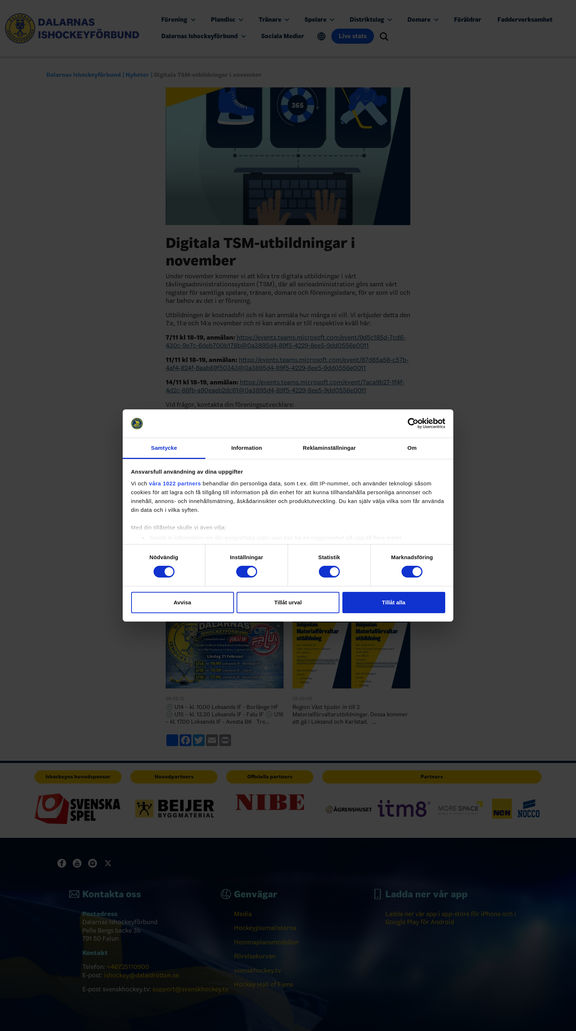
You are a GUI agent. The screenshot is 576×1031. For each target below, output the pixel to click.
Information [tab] (246, 448)
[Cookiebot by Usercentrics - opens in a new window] (413, 423)
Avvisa (182, 602)
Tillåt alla (394, 602)
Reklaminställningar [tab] (329, 448)
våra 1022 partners (175, 483)
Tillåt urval (288, 602)
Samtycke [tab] (164, 448)
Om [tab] (412, 448)
